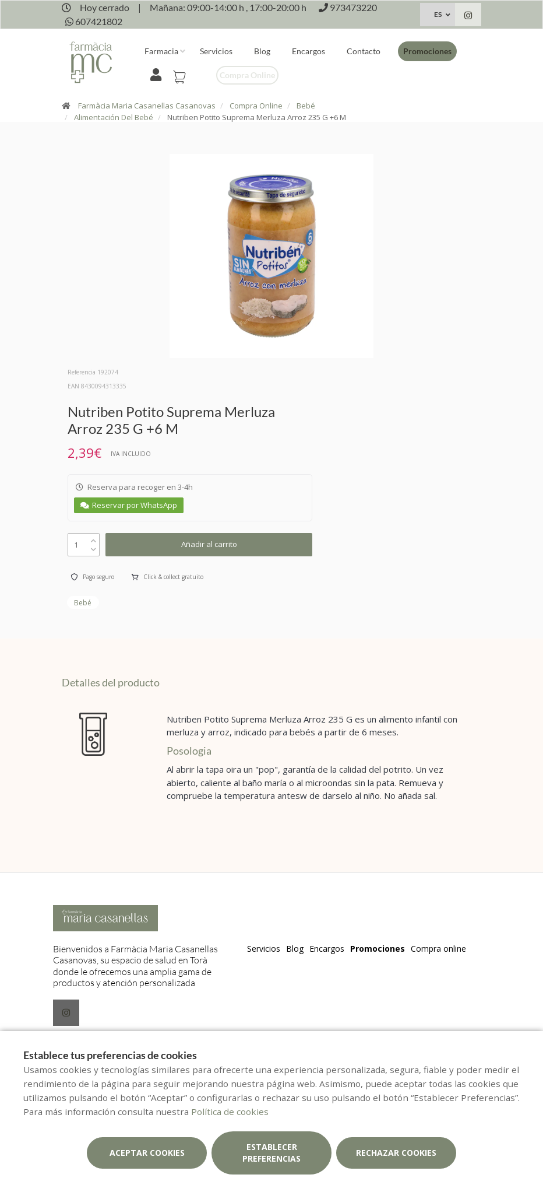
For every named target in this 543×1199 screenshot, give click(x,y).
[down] (93, 546)
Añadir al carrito (209, 544)
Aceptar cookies (147, 1152)
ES (438, 14)
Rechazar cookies (396, 1152)
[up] (93, 538)
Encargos (308, 51)
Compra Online (256, 105)
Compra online (247, 75)
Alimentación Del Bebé (113, 117)
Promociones (427, 51)
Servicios (216, 51)
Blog (262, 51)
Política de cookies (230, 1111)
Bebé (306, 105)
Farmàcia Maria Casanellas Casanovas (147, 105)
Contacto (363, 51)
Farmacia (161, 51)
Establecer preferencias (271, 1152)
